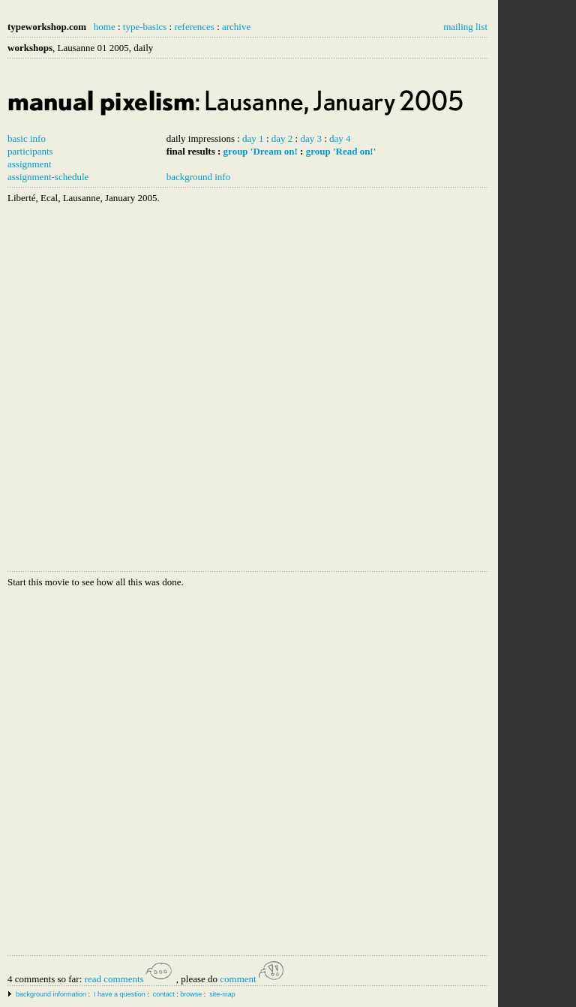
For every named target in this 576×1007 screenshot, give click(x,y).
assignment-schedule (48, 176)
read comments (129, 978)
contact (164, 994)
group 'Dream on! (261, 151)
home (105, 26)
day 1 (253, 138)
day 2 (282, 138)
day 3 (311, 138)
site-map (222, 994)
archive (236, 26)
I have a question (120, 994)
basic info (27, 138)
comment (253, 978)
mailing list (465, 26)
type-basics (144, 26)
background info (198, 176)
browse (191, 994)
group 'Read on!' (341, 151)
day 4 (340, 138)
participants (30, 151)
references (194, 26)
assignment (30, 164)
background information (51, 994)
